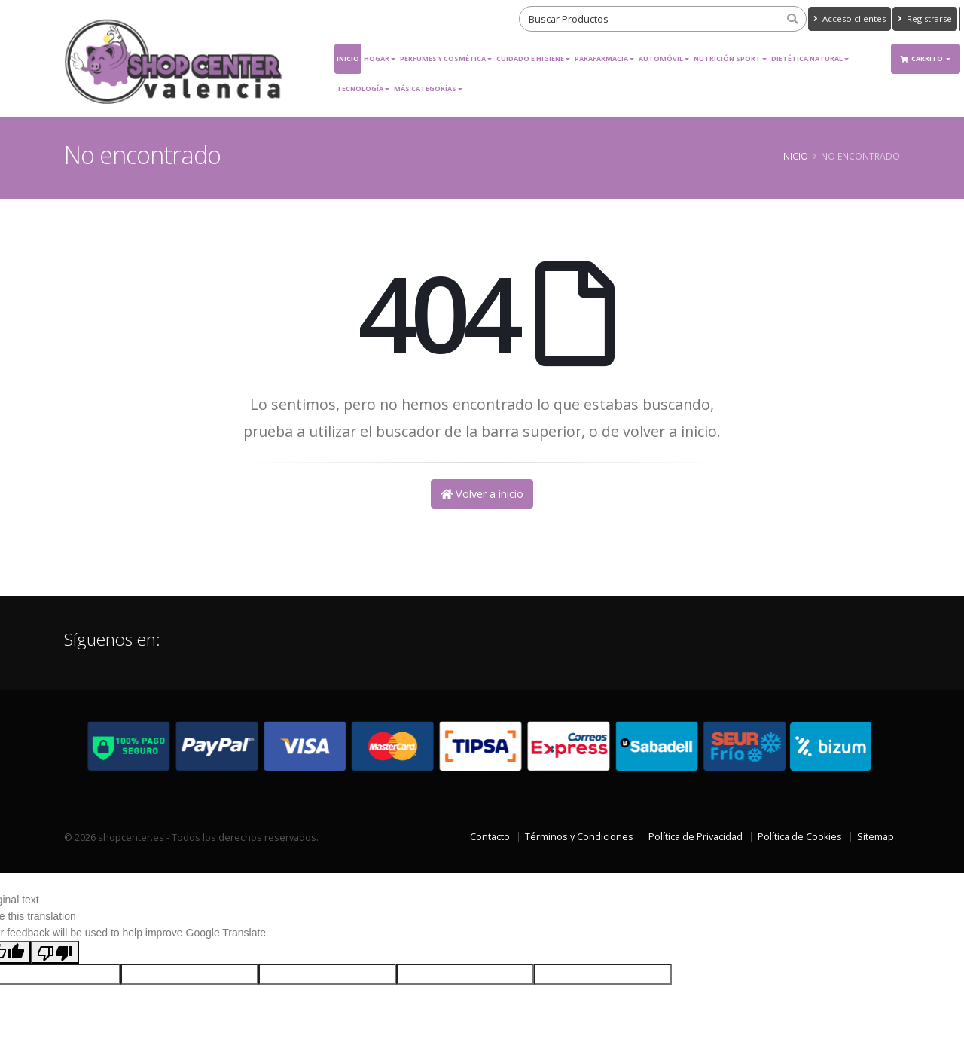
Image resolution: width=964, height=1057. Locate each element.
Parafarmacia (601, 58)
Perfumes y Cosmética (443, 58)
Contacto (490, 836)
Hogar (376, 58)
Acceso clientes (849, 18)
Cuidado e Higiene (530, 58)
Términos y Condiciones (579, 836)
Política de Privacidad (695, 836)
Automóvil (661, 58)
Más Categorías (425, 88)
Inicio (348, 58)
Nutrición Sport (727, 58)
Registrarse (925, 18)
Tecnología (360, 88)
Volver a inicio (482, 494)
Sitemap (875, 836)
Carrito (922, 58)
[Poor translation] (55, 952)
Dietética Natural (807, 58)
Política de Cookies (800, 836)
